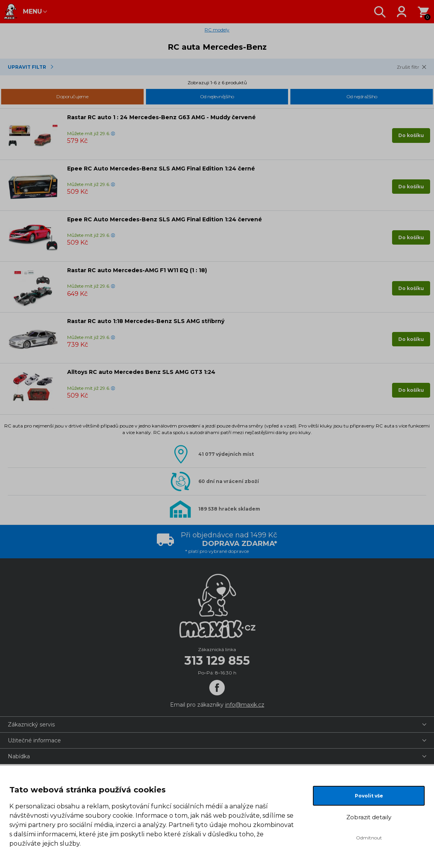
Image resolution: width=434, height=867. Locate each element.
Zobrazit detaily (368, 817)
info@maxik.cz (244, 704)
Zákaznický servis (31, 724)
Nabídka (19, 756)
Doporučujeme (72, 96)
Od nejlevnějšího (217, 96)
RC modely (217, 30)
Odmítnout (369, 838)
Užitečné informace (34, 740)
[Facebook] (217, 687)
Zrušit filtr (408, 67)
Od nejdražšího (361, 96)
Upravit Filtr (27, 67)
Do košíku (411, 135)
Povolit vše (369, 796)
